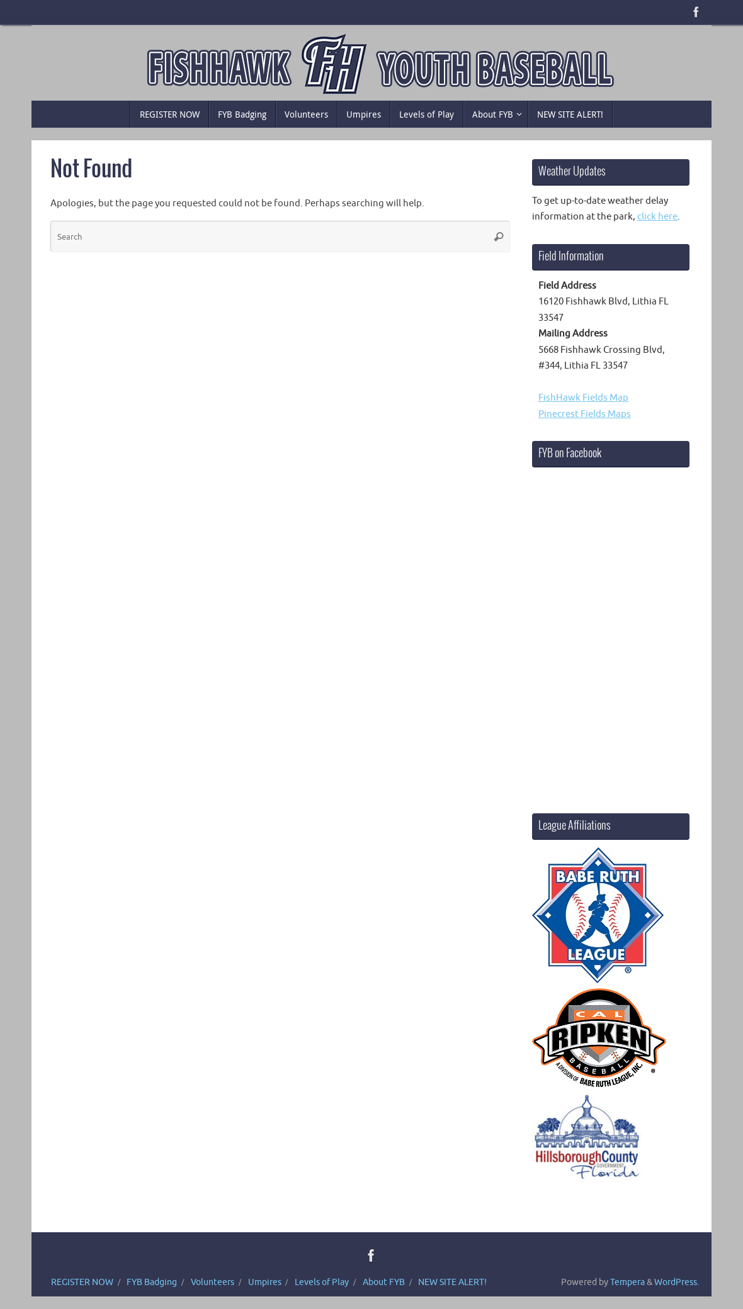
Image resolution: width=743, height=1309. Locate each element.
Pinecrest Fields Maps (584, 414)
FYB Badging (152, 1282)
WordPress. (676, 1282)
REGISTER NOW (82, 1282)
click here (657, 217)
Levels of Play (322, 1282)
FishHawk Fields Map (583, 398)
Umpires (264, 1282)
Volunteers (212, 1282)
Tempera (627, 1282)
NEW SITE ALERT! (452, 1282)
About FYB (384, 1282)
